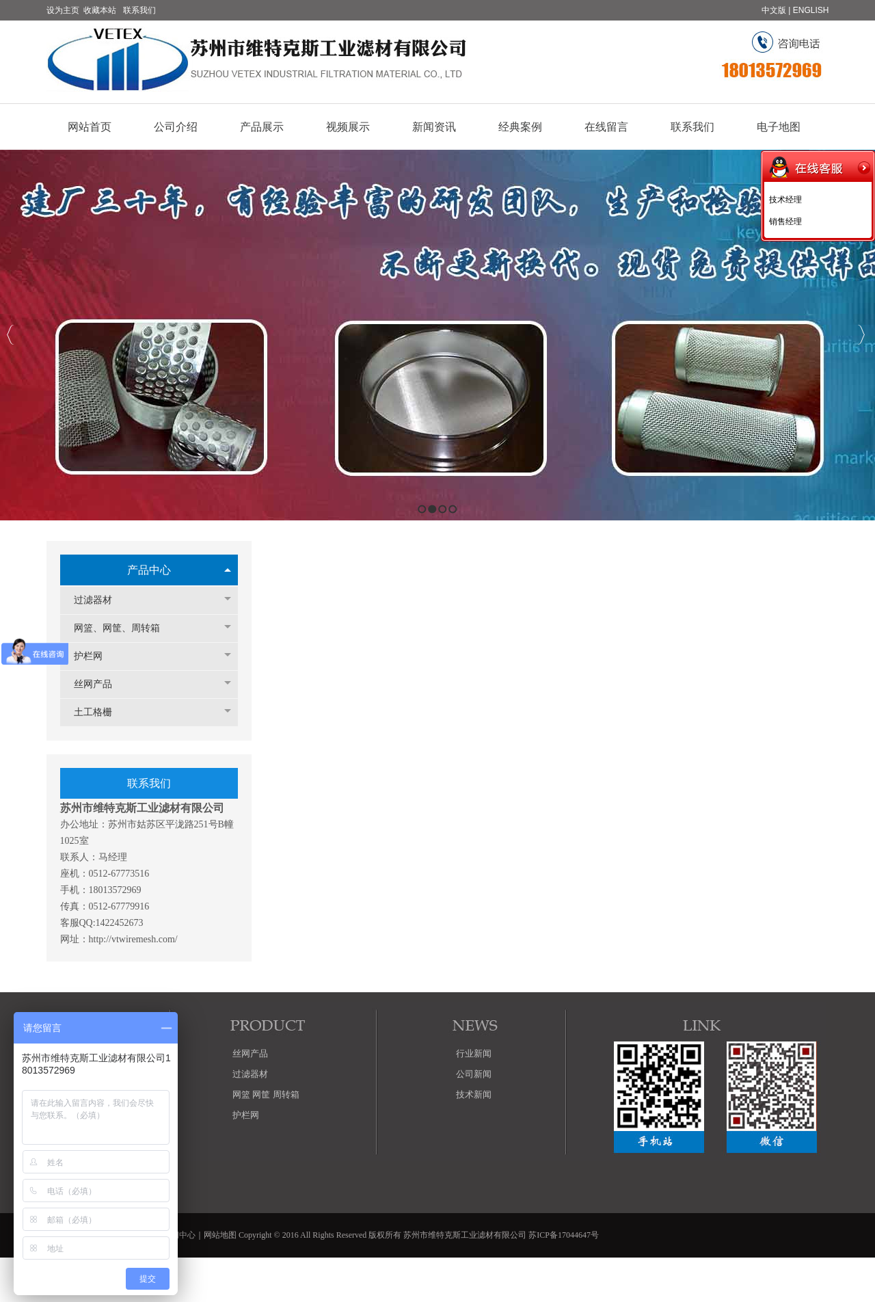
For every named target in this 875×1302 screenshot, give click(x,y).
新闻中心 (179, 1235)
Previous (10, 335)
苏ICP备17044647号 (563, 1235)
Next (861, 335)
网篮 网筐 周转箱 (265, 1094)
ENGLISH (811, 10)
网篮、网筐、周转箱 (124, 628)
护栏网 (95, 656)
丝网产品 (100, 684)
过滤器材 (100, 600)
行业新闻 (474, 1053)
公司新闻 (474, 1074)
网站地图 (220, 1235)
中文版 (774, 10)
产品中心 (149, 570)
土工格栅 (100, 712)
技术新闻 (474, 1094)
